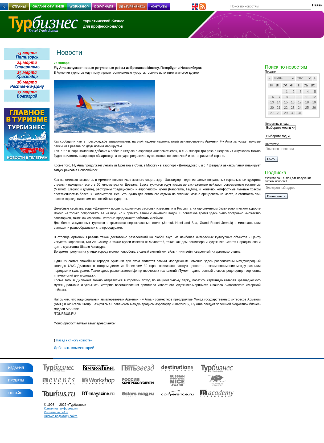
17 (299, 102)
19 (314, 102)
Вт (278, 85)
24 (299, 108)
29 (286, 113)
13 (272, 102)
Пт (299, 85)
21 (278, 108)
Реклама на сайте (56, 412)
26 (314, 108)
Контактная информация (60, 408)
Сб (306, 85)
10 (299, 97)
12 (314, 97)
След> (315, 78)
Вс (313, 85)
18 (307, 102)
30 (292, 113)
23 (292, 108)
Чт (292, 85)
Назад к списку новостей (73, 340)
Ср (284, 85)
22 (286, 108)
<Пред (270, 78)
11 (307, 97)
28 (278, 113)
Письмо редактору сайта (60, 415)
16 (292, 102)
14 (278, 102)
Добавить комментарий (74, 348)
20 (272, 108)
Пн (271, 85)
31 (299, 113)
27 (272, 113)
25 (307, 108)
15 (286, 102)
